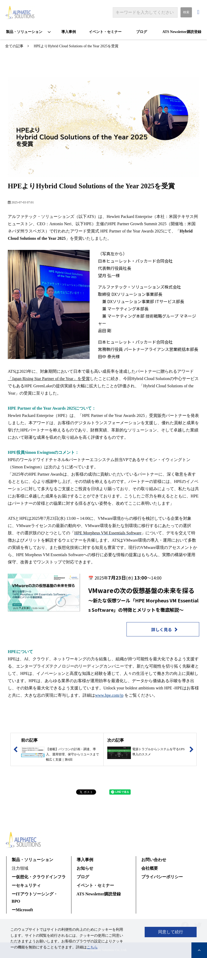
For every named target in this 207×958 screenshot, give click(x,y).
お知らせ (85, 868)
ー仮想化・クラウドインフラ (39, 877)
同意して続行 (170, 932)
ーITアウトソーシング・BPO (35, 897)
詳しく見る (161, 629)
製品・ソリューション (24, 32)
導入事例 (68, 32)
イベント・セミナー (105, 32)
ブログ (141, 32)
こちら (92, 947)
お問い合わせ (199, 12)
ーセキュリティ (26, 885)
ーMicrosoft (22, 910)
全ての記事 (14, 46)
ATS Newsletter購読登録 (181, 32)
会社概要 (149, 868)
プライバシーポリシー (162, 877)
